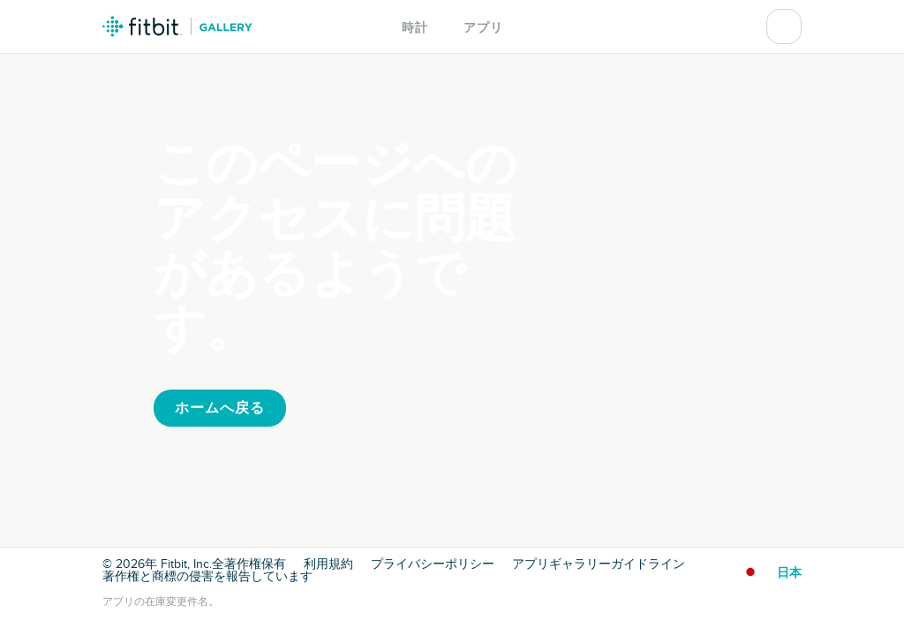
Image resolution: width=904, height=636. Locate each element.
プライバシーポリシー (432, 564)
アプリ (483, 27)
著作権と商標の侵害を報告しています (207, 577)
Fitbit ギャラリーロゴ (177, 26)
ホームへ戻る (220, 408)
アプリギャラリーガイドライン (598, 564)
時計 (415, 27)
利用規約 (328, 564)
